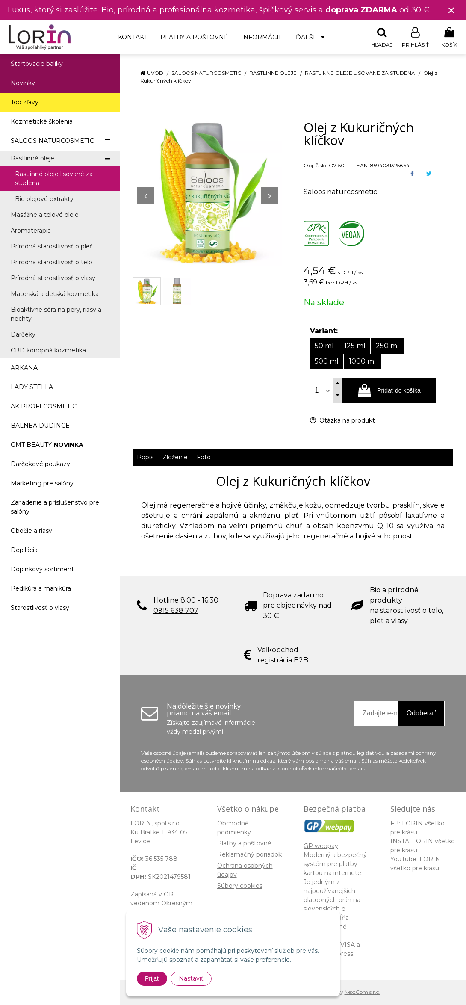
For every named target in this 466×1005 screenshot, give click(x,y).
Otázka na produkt (342, 421)
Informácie (262, 37)
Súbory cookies (239, 886)
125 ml (355, 346)
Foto (204, 457)
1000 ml (362, 362)
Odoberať (421, 713)
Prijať (152, 978)
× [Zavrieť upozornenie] (451, 10)
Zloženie (175, 457)
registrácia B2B (282, 660)
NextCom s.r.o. (362, 992)
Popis (145, 457)
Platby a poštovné (194, 37)
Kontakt (132, 37)
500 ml (327, 362)
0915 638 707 (175, 611)
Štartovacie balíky (37, 64)
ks (327, 391)
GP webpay (321, 846)
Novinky (23, 83)
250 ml (387, 346)
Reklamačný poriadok (249, 855)
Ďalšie (310, 37)
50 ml (324, 346)
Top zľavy (24, 102)
